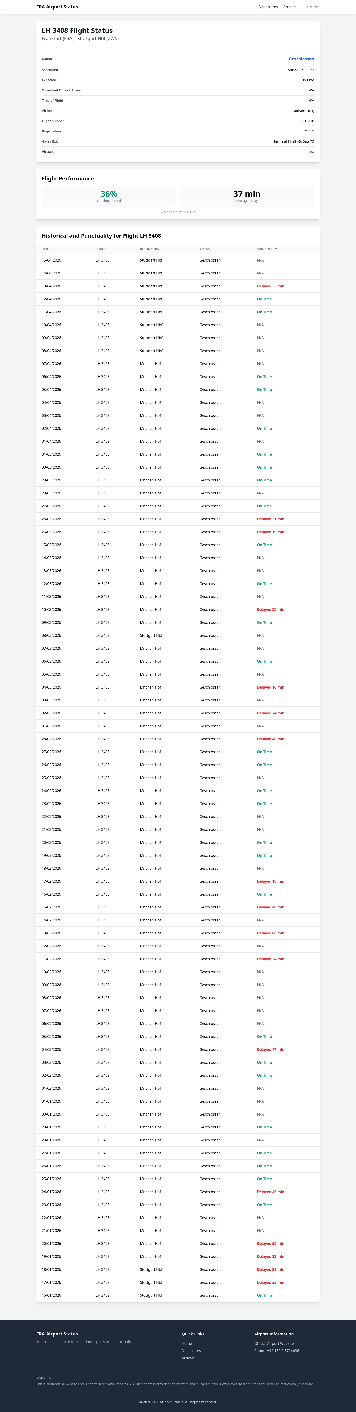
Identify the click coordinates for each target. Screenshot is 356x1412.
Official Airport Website (274, 1343)
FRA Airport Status (57, 7)
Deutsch (313, 7)
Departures (268, 6)
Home (187, 1343)
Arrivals (289, 6)
